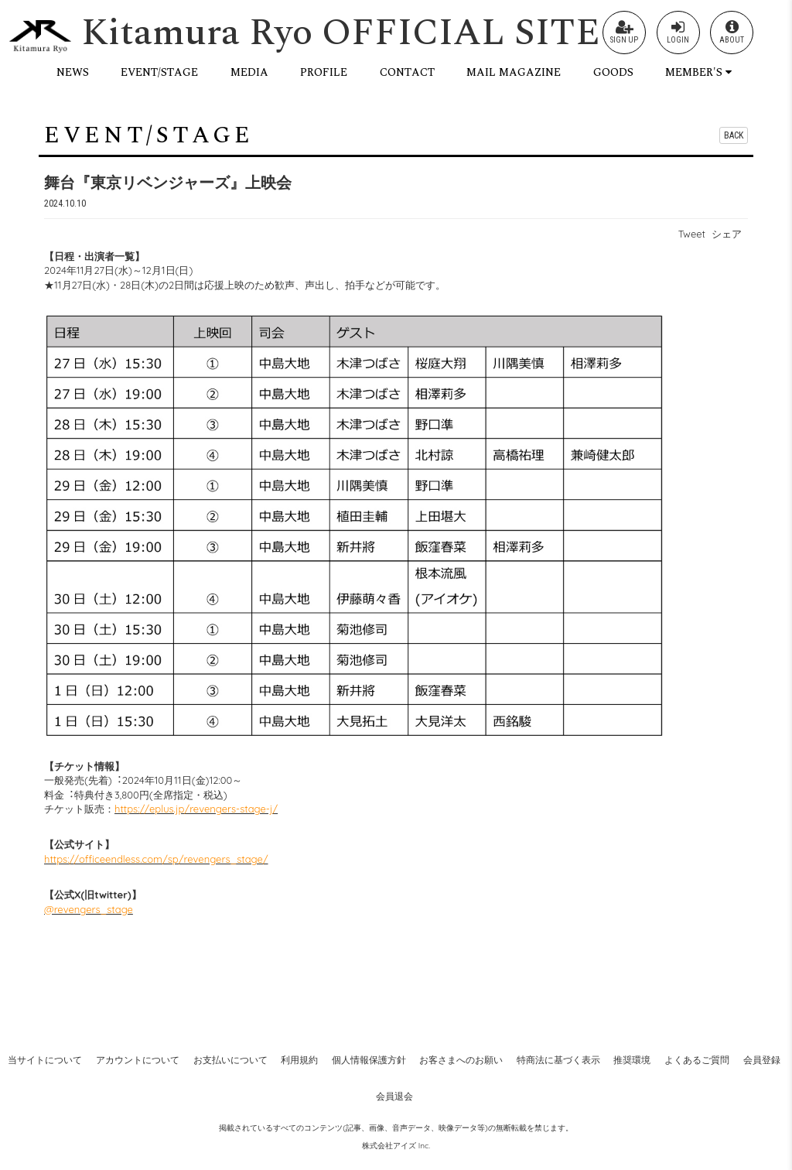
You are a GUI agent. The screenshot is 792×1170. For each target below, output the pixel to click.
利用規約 (299, 1060)
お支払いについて (230, 1060)
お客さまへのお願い (461, 1060)
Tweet (691, 234)
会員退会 (394, 1096)
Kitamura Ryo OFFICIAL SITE (340, 33)
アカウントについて (137, 1060)
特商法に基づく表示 (558, 1060)
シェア (727, 234)
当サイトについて (45, 1060)
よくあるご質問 (696, 1060)
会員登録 (761, 1060)
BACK (733, 135)
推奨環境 (631, 1060)
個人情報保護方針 (369, 1060)
